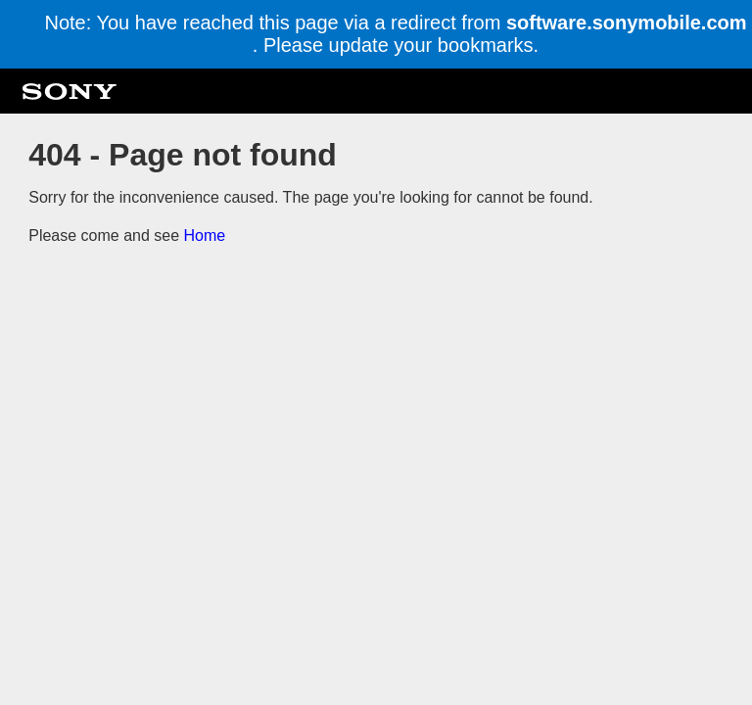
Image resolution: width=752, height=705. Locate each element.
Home (205, 235)
